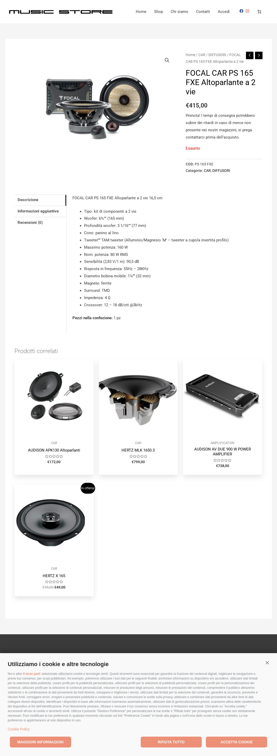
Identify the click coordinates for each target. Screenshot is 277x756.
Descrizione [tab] (28, 199)
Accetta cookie (236, 742)
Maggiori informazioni (40, 742)
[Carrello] (259, 12)
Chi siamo (179, 11)
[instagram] (248, 11)
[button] (267, 663)
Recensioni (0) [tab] (30, 222)
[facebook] (242, 11)
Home (141, 11)
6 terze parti (31, 674)
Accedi (224, 11)
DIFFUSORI (217, 55)
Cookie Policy (19, 729)
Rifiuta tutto (171, 742)
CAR (201, 55)
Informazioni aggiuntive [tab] (38, 211)
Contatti (203, 11)
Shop (158, 11)
